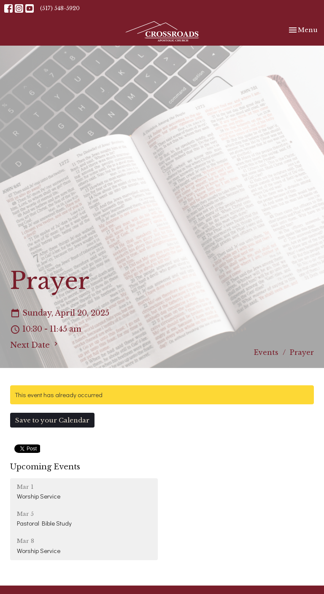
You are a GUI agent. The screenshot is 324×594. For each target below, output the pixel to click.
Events (266, 352)
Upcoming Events (45, 466)
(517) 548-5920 (60, 8)
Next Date (35, 345)
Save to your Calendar (52, 420)
